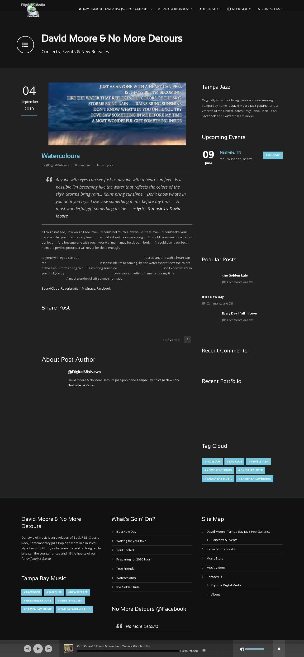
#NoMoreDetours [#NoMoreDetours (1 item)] (218, 470)
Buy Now (273, 155)
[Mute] (241, 649)
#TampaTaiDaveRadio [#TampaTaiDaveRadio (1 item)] (254, 478)
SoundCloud (50, 288)
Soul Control (125, 550)
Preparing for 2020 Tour (133, 559)
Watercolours (126, 578)
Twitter (228, 116)
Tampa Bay (145, 380)
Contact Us (269, 9)
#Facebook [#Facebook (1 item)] (212, 461)
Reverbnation (71, 288)
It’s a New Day (213, 297)
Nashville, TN (230, 152)
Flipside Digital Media (226, 585)
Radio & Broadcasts (175, 9)
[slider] (128, 651)
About (215, 594)
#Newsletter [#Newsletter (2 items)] (258, 461)
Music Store (210, 9)
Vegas (90, 385)
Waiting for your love (131, 541)
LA (83, 385)
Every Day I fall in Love (239, 313)
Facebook (104, 288)
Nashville (74, 385)
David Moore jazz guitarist (249, 105)
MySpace (88, 288)
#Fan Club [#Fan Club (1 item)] (234, 461)
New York (172, 380)
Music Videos (239, 9)
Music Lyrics (105, 165)
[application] (152, 648)
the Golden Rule (235, 275)
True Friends (125, 568)
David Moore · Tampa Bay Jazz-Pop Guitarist (114, 9)
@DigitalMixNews (57, 165)
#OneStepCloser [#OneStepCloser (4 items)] (250, 470)
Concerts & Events (224, 540)
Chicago (159, 380)
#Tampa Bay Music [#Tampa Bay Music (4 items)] (218, 478)
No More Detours (142, 626)
